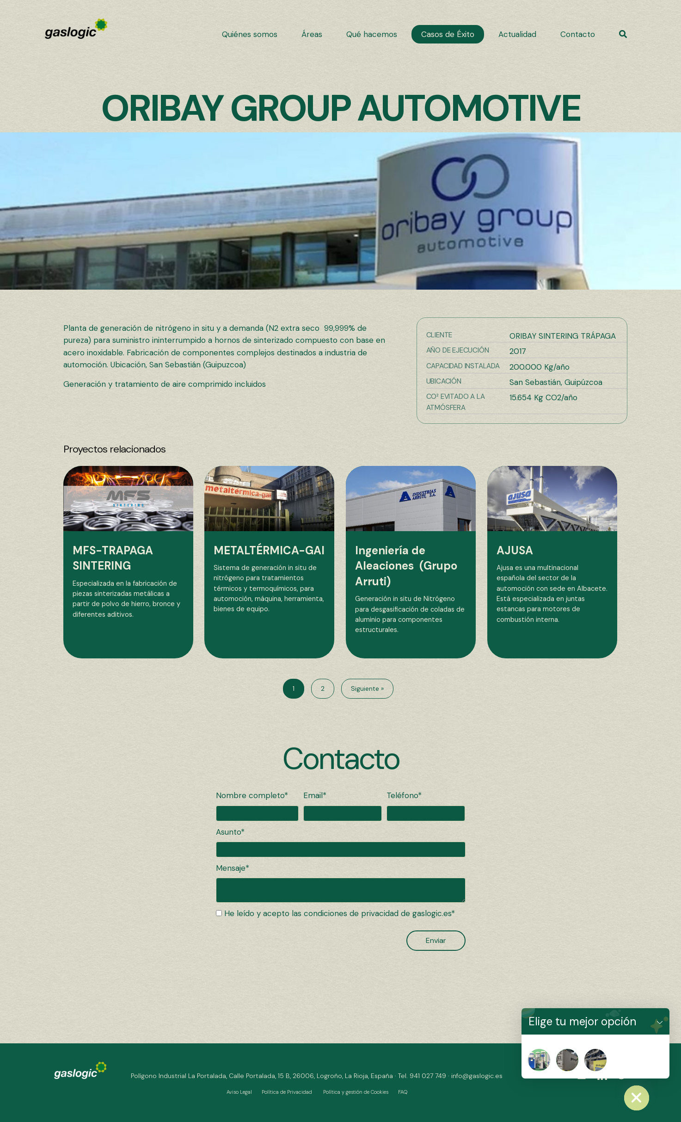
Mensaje (230, 868)
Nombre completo (250, 795)
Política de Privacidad (287, 1092)
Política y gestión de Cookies (355, 1092)
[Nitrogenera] (567, 1060)
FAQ (402, 1092)
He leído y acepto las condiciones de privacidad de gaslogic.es (337, 913)
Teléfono (402, 795)
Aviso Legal (239, 1092)
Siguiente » (367, 688)
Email (313, 795)
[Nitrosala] (595, 1060)
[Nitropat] (539, 1060)
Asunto (228, 832)
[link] (249, 34)
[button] (623, 34)
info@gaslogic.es (477, 1076)
